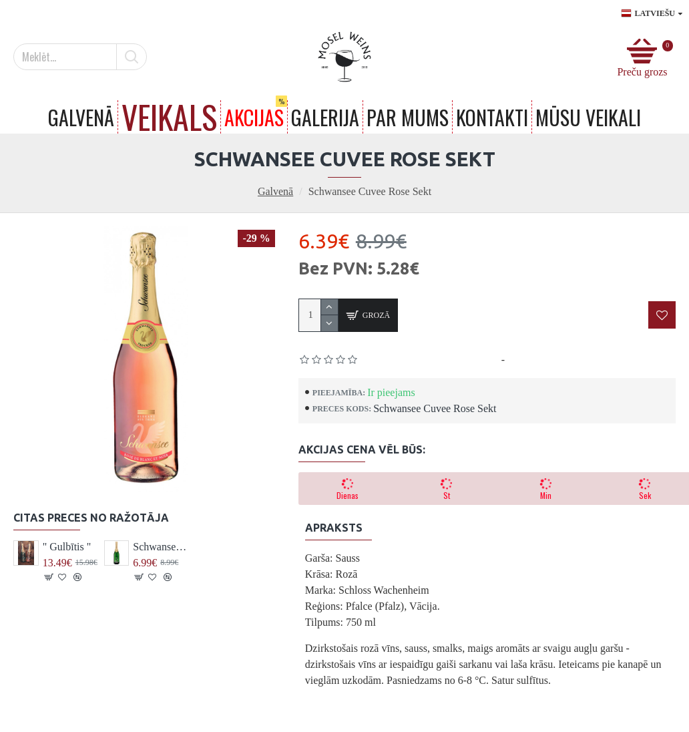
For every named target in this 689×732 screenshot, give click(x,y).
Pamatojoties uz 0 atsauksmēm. (430, 359)
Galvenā (275, 191)
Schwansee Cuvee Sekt (160, 546)
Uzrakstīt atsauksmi (551, 359)
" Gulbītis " (67, 546)
